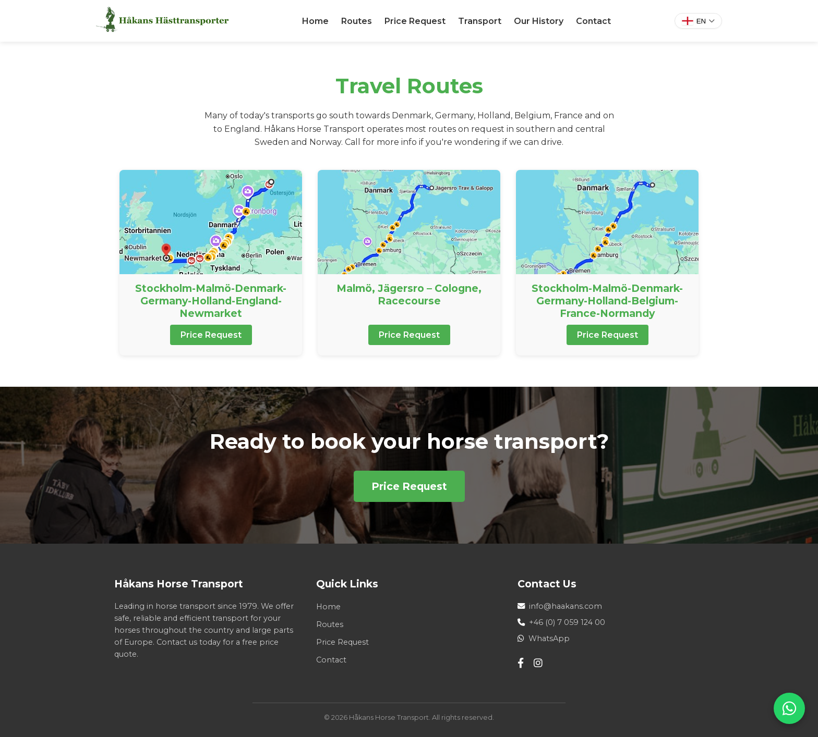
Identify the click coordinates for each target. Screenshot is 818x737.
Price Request (415, 21)
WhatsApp (549, 638)
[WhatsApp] (789, 708)
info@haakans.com (565, 606)
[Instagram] (538, 663)
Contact (593, 21)
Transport (479, 21)
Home (315, 21)
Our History (538, 21)
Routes (356, 21)
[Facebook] (521, 663)
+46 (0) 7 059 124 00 (567, 622)
